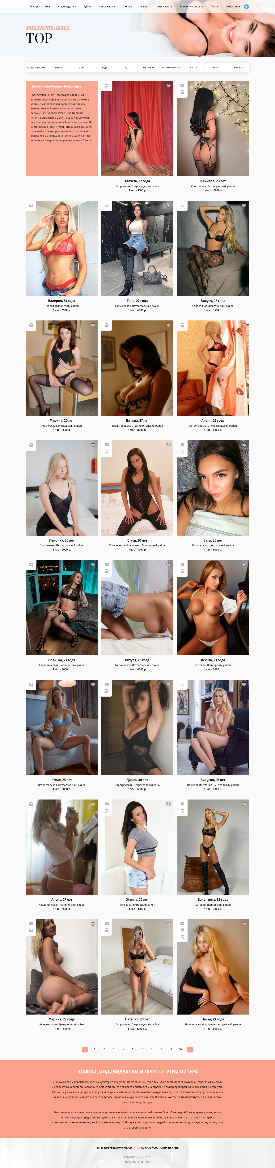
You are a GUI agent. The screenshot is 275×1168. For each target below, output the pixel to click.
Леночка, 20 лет (61, 541)
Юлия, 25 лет (62, 780)
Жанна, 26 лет (137, 900)
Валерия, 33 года (61, 301)
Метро (215, 67)
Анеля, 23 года (213, 421)
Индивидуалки (67, 6)
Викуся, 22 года (213, 301)
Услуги (193, 67)
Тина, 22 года (137, 301)
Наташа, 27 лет (137, 421)
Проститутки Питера (137, 1161)
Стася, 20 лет (137, 541)
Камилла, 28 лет (213, 181)
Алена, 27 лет (61, 900)
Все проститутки (40, 6)
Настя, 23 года (213, 1019)
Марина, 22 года (62, 1019)
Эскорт (144, 6)
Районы (238, 67)
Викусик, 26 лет (213, 780)
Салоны (128, 6)
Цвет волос (148, 67)
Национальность (171, 67)
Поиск (214, 6)
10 (180, 1049)
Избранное (233, 6)
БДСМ (87, 6)
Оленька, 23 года (61, 660)
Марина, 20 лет (62, 421)
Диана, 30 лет (137, 780)
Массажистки (107, 6)
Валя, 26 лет (212, 541)
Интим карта (164, 6)
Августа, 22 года (137, 181)
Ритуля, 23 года (137, 660)
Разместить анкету (191, 6)
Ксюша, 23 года (213, 660)
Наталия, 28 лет (137, 1019)
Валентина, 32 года (213, 900)
